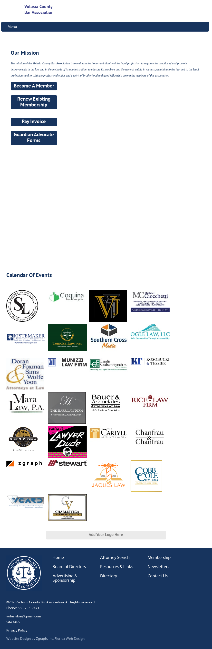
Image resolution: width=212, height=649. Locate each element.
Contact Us (158, 576)
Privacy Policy (16, 630)
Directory (108, 576)
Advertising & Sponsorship (65, 578)
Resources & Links (116, 567)
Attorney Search (115, 557)
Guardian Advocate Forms (34, 138)
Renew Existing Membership (33, 102)
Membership (159, 557)
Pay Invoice (34, 122)
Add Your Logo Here (106, 534)
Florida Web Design (70, 639)
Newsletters (158, 567)
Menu (12, 27)
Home (58, 557)
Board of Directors (69, 567)
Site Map (13, 622)
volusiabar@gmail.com (23, 616)
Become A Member (34, 86)
